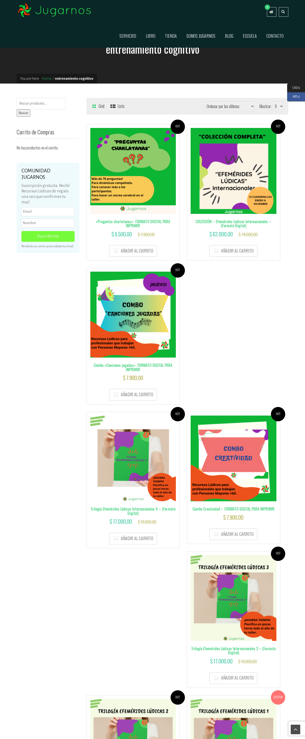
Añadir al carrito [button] (121, 220)
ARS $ (293, 96)
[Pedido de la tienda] (229, 106)
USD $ (293, 88)
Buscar (23, 113)
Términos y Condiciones (222, 659)
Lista (117, 106)
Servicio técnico (168, 730)
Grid (97, 106)
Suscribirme (48, 236)
